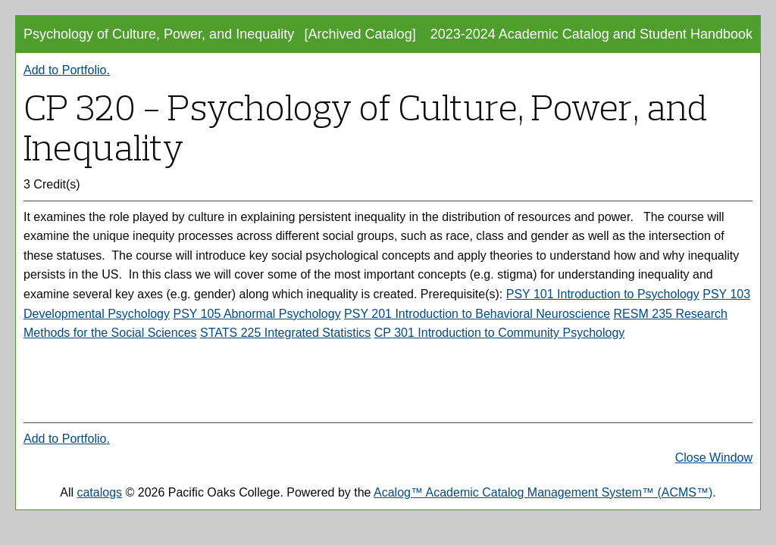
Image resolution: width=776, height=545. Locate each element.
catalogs (99, 492)
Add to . (66, 70)
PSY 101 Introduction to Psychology (602, 294)
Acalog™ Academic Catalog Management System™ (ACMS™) (543, 492)
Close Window (714, 457)
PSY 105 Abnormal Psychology (256, 313)
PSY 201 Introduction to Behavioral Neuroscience (477, 313)
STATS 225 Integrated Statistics (285, 332)
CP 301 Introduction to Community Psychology (499, 332)
